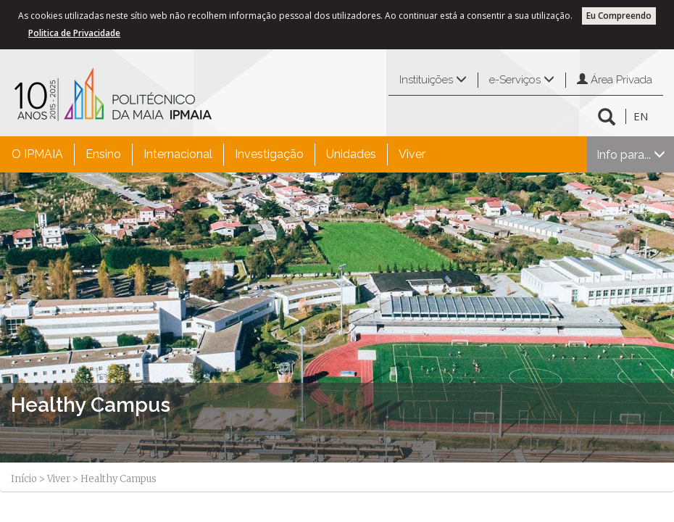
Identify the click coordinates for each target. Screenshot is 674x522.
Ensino (103, 154)
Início (24, 479)
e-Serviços (521, 79)
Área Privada (614, 79)
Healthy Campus (90, 405)
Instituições (433, 79)
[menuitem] (37, 154)
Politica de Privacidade (74, 33)
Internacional (177, 154)
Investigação (269, 154)
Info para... (630, 155)
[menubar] (218, 154)
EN (640, 116)
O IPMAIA (37, 154)
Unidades (351, 154)
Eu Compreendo (619, 15)
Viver (412, 154)
